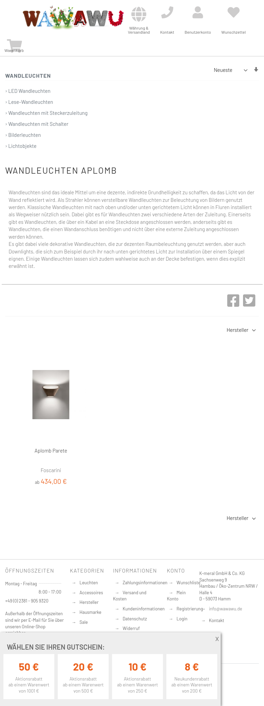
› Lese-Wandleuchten (29, 102)
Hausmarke (90, 612)
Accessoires (91, 592)
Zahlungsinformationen (145, 582)
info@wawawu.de (225, 608)
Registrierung (190, 608)
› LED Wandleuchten (28, 91)
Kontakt (216, 620)
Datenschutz (135, 618)
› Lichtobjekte (20, 146)
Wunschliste (188, 582)
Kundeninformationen (144, 608)
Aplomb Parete (51, 450)
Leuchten (88, 582)
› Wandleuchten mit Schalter (36, 124)
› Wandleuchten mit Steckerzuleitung (46, 113)
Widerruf (131, 628)
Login (182, 618)
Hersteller (88, 602)
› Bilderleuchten (23, 135)
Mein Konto (176, 596)
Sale (83, 622)
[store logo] (72, 18)
